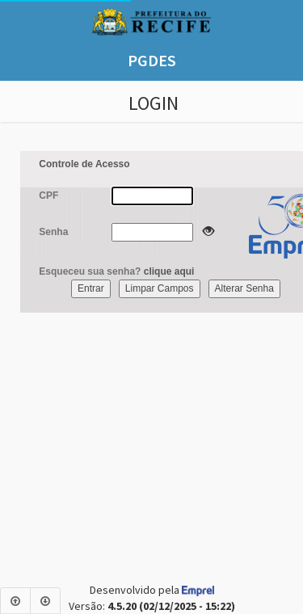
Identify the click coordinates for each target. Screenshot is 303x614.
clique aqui (169, 271)
